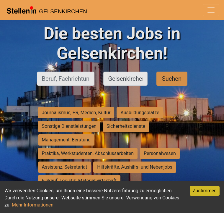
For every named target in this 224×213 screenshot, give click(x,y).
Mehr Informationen (32, 205)
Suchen (172, 78)
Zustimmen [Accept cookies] (205, 190)
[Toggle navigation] (211, 10)
